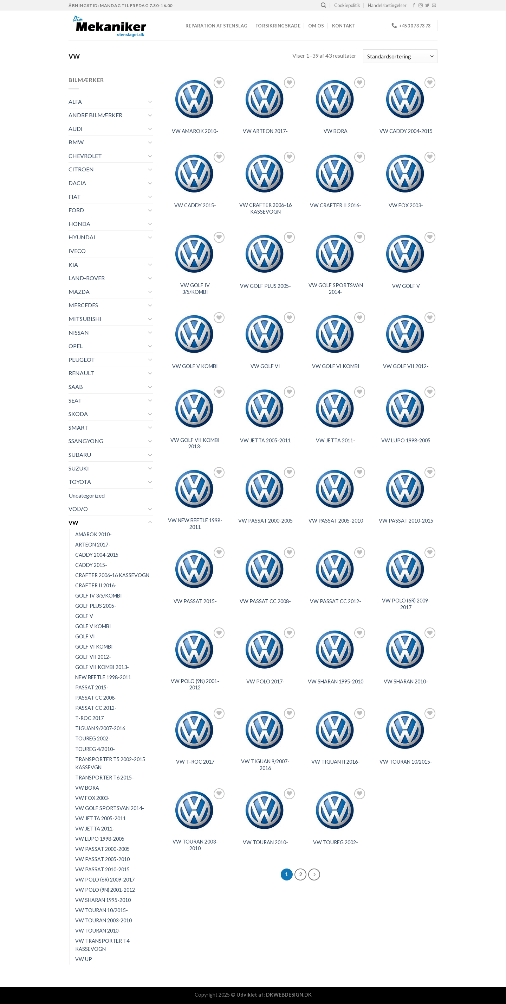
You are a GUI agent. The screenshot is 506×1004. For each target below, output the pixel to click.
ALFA (75, 101)
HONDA (79, 223)
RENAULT (81, 373)
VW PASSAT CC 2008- (265, 601)
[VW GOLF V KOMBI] (195, 334)
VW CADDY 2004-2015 (406, 131)
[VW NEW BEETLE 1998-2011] (195, 489)
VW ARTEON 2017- (265, 131)
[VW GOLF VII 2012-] (405, 334)
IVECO (77, 250)
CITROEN (81, 169)
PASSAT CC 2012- (96, 708)
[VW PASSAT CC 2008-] (265, 569)
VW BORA (87, 788)
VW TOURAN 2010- (98, 931)
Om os (316, 26)
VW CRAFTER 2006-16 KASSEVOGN (265, 208)
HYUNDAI (82, 237)
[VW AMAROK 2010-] (195, 99)
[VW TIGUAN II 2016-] (335, 730)
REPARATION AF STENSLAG (217, 26)
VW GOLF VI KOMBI (335, 366)
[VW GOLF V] (405, 254)
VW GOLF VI (265, 366)
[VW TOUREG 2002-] (335, 810)
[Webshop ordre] (400, 56)
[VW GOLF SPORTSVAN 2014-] (335, 254)
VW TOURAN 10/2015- (101, 910)
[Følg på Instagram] (421, 5)
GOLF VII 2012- (93, 657)
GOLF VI (85, 636)
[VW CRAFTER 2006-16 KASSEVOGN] (265, 173)
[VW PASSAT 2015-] (195, 569)
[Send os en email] (434, 5)
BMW (76, 142)
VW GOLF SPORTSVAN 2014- (109, 808)
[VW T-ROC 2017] (195, 730)
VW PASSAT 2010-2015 (102, 869)
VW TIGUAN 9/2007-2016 (265, 764)
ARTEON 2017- (92, 545)
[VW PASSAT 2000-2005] (265, 489)
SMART (78, 427)
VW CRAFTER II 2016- (335, 205)
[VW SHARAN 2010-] (405, 649)
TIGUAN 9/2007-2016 (100, 728)
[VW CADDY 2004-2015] (405, 99)
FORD (76, 210)
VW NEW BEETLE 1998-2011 (195, 523)
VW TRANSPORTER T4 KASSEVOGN (102, 945)
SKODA (78, 413)
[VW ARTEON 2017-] (265, 99)
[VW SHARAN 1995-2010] (335, 649)
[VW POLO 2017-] (265, 649)
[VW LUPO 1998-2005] (405, 408)
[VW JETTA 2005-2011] (265, 408)
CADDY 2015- (91, 565)
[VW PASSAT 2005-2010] (335, 489)
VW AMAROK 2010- (195, 131)
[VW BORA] (335, 99)
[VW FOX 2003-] (405, 173)
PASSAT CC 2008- (96, 698)
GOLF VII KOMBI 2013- (102, 667)
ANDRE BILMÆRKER (95, 115)
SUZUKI (79, 468)
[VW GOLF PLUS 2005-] (265, 254)
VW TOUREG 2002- (335, 842)
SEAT (75, 400)
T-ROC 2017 (89, 718)
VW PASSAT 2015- (195, 601)
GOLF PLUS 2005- (95, 606)
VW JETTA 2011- (95, 829)
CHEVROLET (85, 155)
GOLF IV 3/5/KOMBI (98, 596)
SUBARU (80, 454)
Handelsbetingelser (387, 5)
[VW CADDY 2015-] (195, 173)
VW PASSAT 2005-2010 (102, 859)
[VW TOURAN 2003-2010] (195, 810)
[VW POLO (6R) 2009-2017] (405, 569)
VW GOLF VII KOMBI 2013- (195, 443)
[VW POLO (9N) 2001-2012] (195, 649)
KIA (73, 264)
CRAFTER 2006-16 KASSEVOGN (112, 575)
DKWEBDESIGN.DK (289, 995)
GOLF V (84, 616)
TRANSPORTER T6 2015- (104, 778)
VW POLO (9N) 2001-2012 (105, 890)
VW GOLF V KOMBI (195, 366)
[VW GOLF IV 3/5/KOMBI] (195, 254)
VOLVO (78, 508)
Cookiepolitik (347, 5)
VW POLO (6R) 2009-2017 (105, 880)
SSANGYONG (86, 440)
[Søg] (323, 5)
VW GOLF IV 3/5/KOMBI (195, 288)
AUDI (76, 128)
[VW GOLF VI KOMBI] (335, 334)
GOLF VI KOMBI (94, 647)
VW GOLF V (406, 286)
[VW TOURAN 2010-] (265, 810)
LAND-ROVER (87, 277)
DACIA (77, 182)
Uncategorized (87, 495)
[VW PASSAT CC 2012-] (335, 569)
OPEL (76, 345)
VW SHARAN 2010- (406, 681)
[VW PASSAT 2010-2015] (405, 489)
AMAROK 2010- (93, 534)
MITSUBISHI (85, 318)
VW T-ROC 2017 (195, 762)
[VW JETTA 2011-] (335, 408)
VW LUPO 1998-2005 (99, 839)
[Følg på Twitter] (427, 5)
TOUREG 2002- (92, 738)
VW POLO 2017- (265, 681)
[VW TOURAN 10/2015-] (405, 730)
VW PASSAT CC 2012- (335, 601)
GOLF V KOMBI (93, 626)
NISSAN (79, 332)
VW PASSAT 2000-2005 (102, 849)
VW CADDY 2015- (195, 205)
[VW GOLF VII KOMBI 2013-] (195, 408)
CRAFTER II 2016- (96, 585)
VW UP (83, 959)
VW (73, 522)
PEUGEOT (82, 359)
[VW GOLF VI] (265, 334)
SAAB (76, 386)
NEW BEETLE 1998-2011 (103, 677)
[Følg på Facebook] (414, 5)
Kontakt (344, 26)
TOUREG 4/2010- (95, 749)
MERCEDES (83, 305)
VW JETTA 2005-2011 (100, 818)
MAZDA (79, 291)
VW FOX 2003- (92, 798)
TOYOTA (80, 481)
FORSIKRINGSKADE (277, 26)
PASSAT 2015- (92, 687)
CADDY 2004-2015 (96, 555)
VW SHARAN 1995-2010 (103, 900)
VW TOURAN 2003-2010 (103, 920)
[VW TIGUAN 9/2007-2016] (265, 730)
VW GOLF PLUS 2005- (265, 286)
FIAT (75, 196)
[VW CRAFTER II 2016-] (335, 173)
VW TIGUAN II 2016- (335, 762)
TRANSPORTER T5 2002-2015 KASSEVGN (110, 763)
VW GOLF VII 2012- (406, 366)
